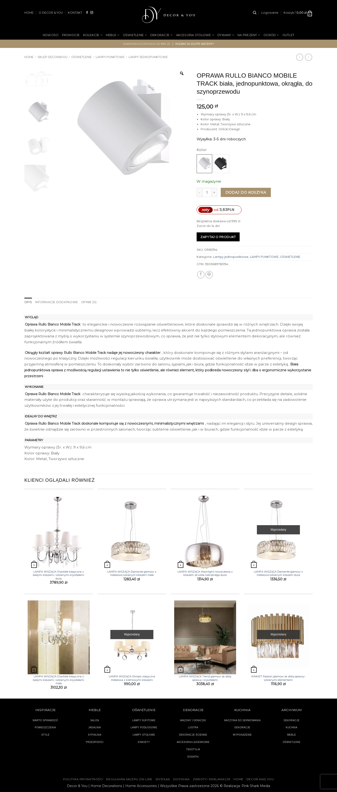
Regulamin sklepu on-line (129, 779)
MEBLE (113, 35)
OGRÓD (271, 35)
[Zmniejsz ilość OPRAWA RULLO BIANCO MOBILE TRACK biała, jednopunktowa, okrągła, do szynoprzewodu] (199, 192)
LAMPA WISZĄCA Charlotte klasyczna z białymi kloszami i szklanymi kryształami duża (58, 575)
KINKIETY (144, 742)
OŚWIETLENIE (135, 35)
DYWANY (225, 35)
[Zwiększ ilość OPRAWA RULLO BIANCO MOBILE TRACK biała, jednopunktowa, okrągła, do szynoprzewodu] (214, 192)
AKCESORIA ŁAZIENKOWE (193, 742)
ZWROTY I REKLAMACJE (211, 779)
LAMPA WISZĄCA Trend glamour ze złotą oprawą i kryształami (205, 678)
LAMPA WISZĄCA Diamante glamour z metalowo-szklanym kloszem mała (131, 573)
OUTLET (288, 35)
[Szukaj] (254, 12)
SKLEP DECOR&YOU (52, 57)
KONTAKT (75, 12)
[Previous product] (308, 57)
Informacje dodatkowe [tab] (56, 302)
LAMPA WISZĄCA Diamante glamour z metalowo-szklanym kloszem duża (278, 573)
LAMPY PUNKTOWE (110, 57)
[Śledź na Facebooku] (87, 12)
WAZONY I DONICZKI (193, 720)
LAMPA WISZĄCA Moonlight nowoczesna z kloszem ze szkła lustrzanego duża (205, 573)
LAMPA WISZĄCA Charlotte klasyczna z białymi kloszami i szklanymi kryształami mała (58, 680)
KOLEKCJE (93, 35)
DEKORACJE (161, 35)
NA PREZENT (249, 35)
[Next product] (299, 57)
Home (29, 57)
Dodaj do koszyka (245, 192)
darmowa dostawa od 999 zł (147, 44)
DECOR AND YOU (260, 779)
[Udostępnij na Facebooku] (201, 274)
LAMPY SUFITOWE (144, 720)
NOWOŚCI (51, 35)
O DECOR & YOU (51, 12)
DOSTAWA (181, 779)
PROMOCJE (71, 35)
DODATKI (193, 756)
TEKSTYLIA (193, 749)
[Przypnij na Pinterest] (209, 274)
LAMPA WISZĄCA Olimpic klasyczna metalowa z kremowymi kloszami (132, 678)
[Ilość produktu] (207, 192)
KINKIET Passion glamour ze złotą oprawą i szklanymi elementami (278, 678)
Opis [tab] (28, 302)
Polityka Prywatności (83, 779)
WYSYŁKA (163, 779)
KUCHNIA (291, 727)
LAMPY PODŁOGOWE (143, 727)
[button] (269, 12)
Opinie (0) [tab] (88, 302)
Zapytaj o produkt (218, 237)
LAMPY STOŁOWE (144, 734)
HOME (29, 12)
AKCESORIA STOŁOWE (195, 35)
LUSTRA (193, 727)
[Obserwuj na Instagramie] (91, 12)
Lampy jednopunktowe (148, 57)
